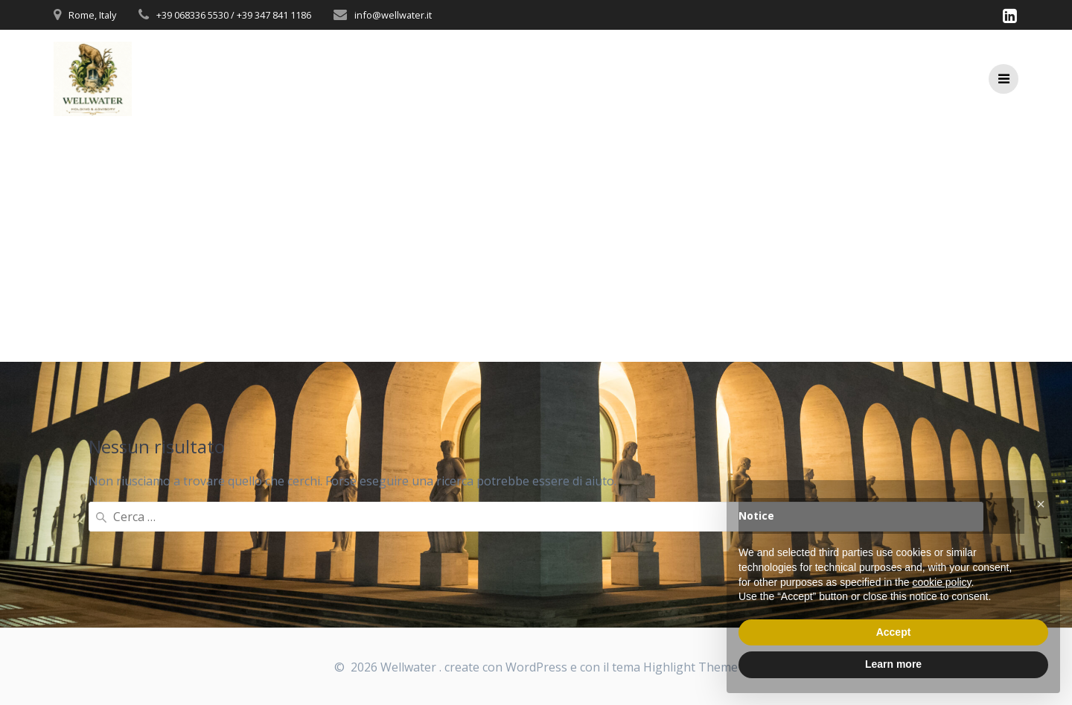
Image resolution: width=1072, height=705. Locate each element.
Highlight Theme (690, 667)
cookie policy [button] (941, 582)
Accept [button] (893, 632)
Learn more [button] (893, 664)
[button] (1041, 504)
